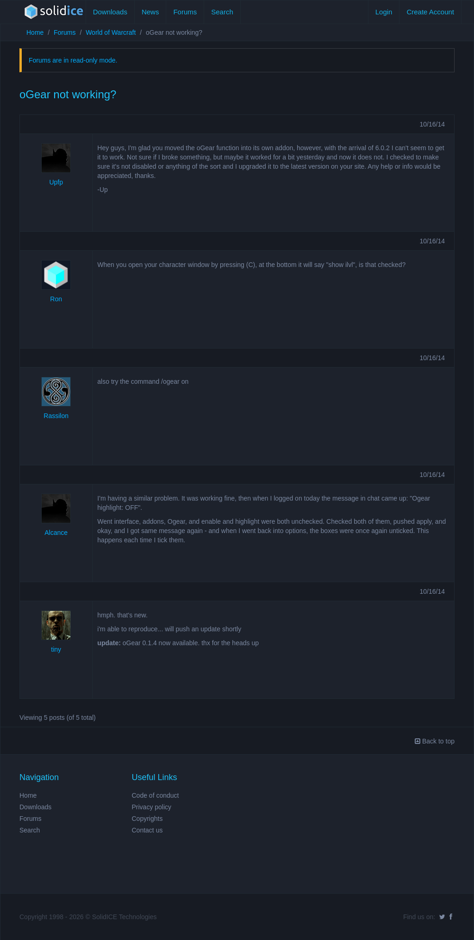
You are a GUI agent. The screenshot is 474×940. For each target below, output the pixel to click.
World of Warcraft (111, 32)
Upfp (56, 182)
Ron (56, 299)
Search (222, 12)
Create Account (430, 12)
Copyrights (147, 818)
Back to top (435, 741)
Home (35, 32)
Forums (185, 12)
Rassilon (56, 415)
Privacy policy (152, 807)
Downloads (110, 12)
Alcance (56, 532)
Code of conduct (155, 795)
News (150, 12)
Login (384, 12)
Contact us (147, 830)
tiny (56, 649)
